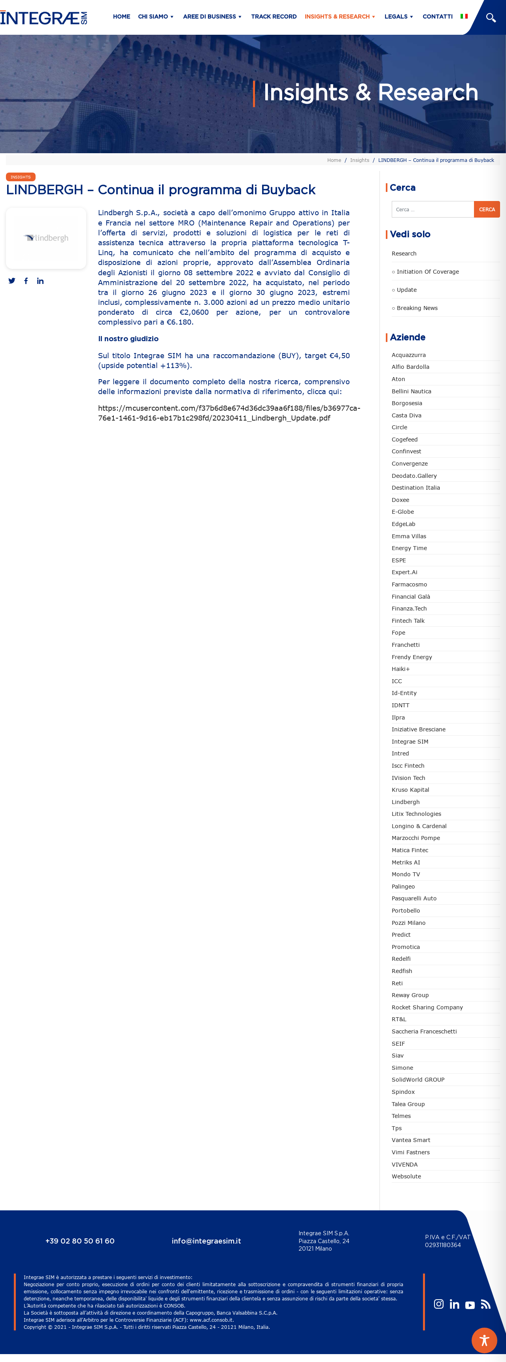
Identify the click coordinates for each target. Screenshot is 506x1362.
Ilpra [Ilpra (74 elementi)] (398, 717)
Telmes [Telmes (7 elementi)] (401, 1115)
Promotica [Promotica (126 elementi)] (406, 946)
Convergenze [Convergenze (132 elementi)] (410, 463)
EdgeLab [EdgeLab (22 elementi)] (403, 523)
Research (404, 253)
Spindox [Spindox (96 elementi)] (403, 1091)
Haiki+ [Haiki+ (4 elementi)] (401, 668)
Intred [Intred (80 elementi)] (400, 753)
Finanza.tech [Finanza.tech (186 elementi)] (409, 608)
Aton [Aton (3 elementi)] (398, 379)
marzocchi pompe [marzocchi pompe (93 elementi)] (416, 837)
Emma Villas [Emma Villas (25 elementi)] (409, 536)
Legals (396, 17)
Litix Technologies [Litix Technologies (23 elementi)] (416, 813)
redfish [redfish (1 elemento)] (402, 970)
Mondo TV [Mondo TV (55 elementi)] (406, 874)
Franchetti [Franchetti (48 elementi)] (406, 644)
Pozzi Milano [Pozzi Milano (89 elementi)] (409, 922)
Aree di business (209, 17)
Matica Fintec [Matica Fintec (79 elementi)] (410, 850)
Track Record (274, 17)
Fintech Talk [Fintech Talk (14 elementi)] (408, 620)
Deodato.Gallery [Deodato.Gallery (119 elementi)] (414, 475)
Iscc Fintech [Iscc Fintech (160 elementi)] (408, 765)
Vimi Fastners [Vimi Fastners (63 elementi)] (411, 1152)
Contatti (438, 17)
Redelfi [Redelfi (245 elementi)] (401, 958)
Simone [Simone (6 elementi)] (402, 1067)
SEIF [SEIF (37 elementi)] (398, 1043)
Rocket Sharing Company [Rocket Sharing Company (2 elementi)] (427, 1007)
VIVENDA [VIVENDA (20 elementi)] (405, 1164)
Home (121, 17)
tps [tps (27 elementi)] (397, 1128)
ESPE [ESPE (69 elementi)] (399, 560)
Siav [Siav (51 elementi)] (398, 1055)
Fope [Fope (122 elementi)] (398, 632)
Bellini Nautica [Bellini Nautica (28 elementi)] (411, 391)
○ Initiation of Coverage (425, 271)
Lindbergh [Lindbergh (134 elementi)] (406, 801)
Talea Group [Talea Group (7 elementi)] (408, 1104)
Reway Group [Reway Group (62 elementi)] (410, 995)
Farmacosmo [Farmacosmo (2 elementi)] (409, 584)
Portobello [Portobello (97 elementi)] (406, 910)
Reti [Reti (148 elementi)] (397, 983)
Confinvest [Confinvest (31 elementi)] (406, 451)
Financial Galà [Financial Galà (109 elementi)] (411, 596)
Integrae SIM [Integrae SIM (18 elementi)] (410, 741)
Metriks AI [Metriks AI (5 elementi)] (406, 862)
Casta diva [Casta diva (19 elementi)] (406, 415)
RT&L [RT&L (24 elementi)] (399, 1019)
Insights (359, 160)
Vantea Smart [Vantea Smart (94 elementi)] (411, 1140)
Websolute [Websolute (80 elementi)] (406, 1176)
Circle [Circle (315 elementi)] (399, 427)
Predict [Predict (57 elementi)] (401, 934)
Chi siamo (153, 17)
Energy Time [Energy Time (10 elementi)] (409, 548)
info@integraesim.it (206, 1241)
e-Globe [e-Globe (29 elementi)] (403, 511)
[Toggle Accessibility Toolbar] (484, 1340)
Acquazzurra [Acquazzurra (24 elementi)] (409, 354)
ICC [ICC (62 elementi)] (397, 681)
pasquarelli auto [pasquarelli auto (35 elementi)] (414, 898)
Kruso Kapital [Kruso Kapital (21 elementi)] (410, 789)
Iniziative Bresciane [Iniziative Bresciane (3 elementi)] (419, 729)
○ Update (404, 289)
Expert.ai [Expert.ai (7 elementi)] (404, 572)
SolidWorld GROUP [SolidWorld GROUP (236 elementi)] (418, 1079)
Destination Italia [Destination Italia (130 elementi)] (416, 487)
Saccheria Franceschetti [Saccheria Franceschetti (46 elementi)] (424, 1031)
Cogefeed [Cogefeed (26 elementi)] (405, 439)
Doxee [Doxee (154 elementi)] (400, 499)
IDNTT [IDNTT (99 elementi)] (401, 705)
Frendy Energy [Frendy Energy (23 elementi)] (412, 657)
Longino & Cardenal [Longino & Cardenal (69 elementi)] (419, 826)
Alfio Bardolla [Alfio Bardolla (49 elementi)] (410, 366)
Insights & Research (337, 17)
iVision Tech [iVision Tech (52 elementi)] (408, 777)
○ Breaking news (415, 307)
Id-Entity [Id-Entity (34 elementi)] (404, 692)
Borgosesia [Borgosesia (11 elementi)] (407, 403)
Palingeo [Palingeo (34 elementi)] (403, 886)
